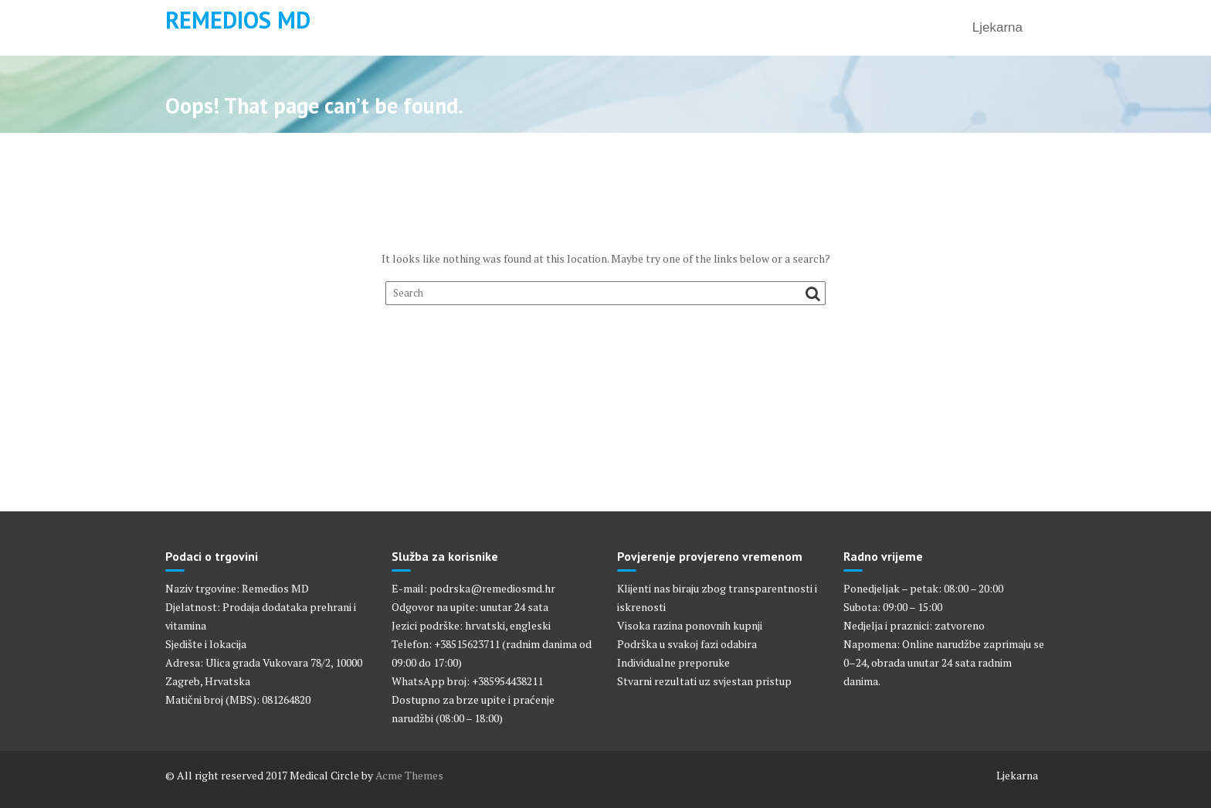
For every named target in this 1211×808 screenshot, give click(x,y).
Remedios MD (237, 20)
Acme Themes (409, 775)
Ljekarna (997, 27)
